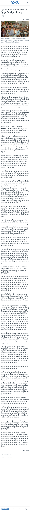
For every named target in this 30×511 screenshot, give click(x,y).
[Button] (26, 19)
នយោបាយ (3, 7)
